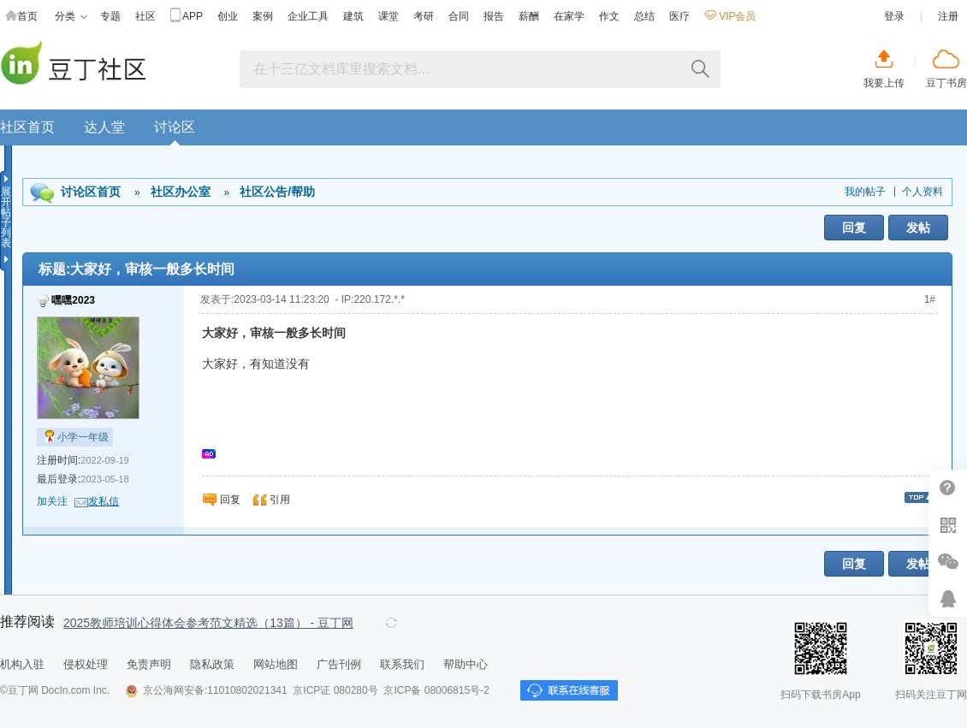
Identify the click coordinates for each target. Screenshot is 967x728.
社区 (145, 16)
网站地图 (275, 664)
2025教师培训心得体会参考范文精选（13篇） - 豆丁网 (208, 623)
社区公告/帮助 (277, 191)
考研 (423, 16)
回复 (854, 227)
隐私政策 (212, 664)
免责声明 (149, 664)
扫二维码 (947, 524)
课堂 (388, 16)
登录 (894, 16)
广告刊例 (339, 664)
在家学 (569, 16)
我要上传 (884, 83)
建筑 (353, 16)
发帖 (918, 227)
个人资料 (922, 192)
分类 (71, 17)
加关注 (52, 501)
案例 (262, 16)
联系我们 (402, 664)
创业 (227, 16)
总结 (644, 16)
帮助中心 (947, 488)
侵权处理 (85, 664)
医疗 (679, 16)
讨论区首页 (91, 191)
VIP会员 (730, 16)
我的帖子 (865, 192)
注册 (948, 16)
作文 (609, 16)
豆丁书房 (946, 83)
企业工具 (308, 16)
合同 (458, 16)
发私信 (103, 501)
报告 (494, 16)
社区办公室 (181, 191)
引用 (280, 500)
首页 (21, 17)
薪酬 (529, 16)
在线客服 (947, 598)
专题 (110, 16)
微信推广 (947, 561)
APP (186, 17)
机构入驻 (22, 664)
